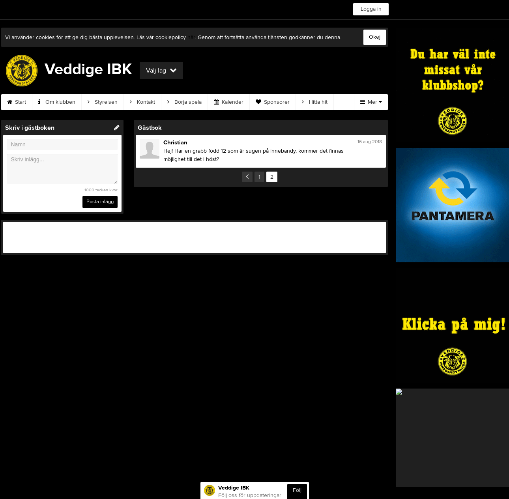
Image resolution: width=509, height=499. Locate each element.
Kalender (228, 102)
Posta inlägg (100, 201)
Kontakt (142, 102)
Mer (371, 102)
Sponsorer (273, 102)
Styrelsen (103, 102)
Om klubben (56, 102)
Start (16, 102)
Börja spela (184, 102)
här (191, 37)
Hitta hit (314, 102)
